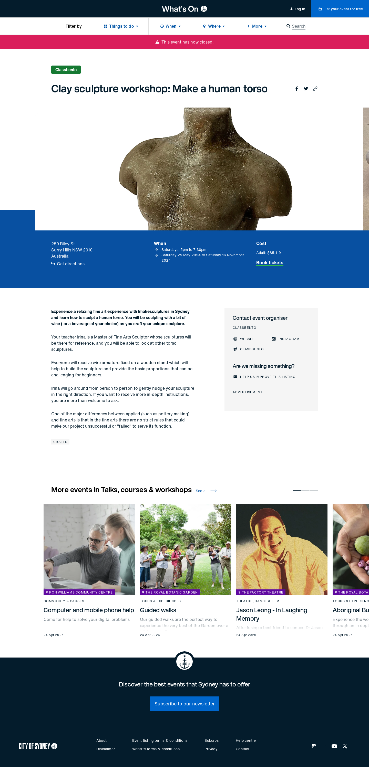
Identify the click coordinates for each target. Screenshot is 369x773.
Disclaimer (105, 748)
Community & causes (64, 601)
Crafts (60, 442)
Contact (242, 748)
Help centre (246, 740)
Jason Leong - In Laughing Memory (271, 614)
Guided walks (158, 610)
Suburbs (211, 740)
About (101, 740)
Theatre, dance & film (258, 601)
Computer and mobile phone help (89, 610)
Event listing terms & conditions (159, 740)
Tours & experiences (160, 601)
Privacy (210, 748)
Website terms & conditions (156, 748)
